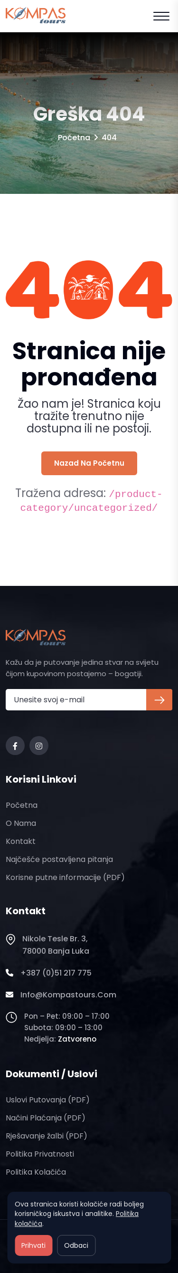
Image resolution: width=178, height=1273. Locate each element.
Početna (74, 137)
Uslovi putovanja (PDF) (48, 1099)
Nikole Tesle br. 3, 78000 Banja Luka (47, 945)
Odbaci (76, 1245)
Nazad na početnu (89, 463)
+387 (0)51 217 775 (49, 973)
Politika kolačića (36, 1172)
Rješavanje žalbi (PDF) (46, 1135)
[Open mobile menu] (161, 16)
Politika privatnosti (40, 1154)
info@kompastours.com (61, 995)
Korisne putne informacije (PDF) (65, 877)
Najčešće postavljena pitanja (59, 859)
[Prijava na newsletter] (159, 699)
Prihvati (33, 1245)
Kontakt (21, 841)
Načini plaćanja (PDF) (45, 1117)
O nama (21, 823)
